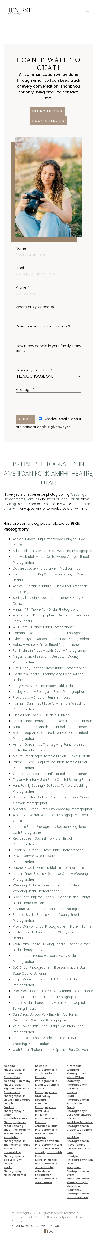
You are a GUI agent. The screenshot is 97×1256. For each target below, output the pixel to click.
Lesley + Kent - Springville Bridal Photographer (48, 692)
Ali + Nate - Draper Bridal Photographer (43, 627)
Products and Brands (63, 499)
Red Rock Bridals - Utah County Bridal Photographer (53, 991)
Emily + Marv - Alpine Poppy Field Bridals (44, 686)
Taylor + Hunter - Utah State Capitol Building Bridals (52, 780)
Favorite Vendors (25, 1226)
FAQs (44, 1226)
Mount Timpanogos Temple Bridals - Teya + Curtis (51, 756)
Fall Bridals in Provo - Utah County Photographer (50, 650)
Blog (12, 504)
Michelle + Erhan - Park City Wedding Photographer (52, 809)
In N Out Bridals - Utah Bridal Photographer (45, 997)
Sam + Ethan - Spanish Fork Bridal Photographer (50, 727)
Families (32, 499)
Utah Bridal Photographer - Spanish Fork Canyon (50, 1050)
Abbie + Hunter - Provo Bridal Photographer (46, 645)
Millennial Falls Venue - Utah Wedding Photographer (53, 551)
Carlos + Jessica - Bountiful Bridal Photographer (50, 774)
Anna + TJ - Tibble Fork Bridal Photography (45, 609)
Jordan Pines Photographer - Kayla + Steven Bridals (53, 721)
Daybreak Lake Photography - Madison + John (48, 568)
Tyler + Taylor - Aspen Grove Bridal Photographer (51, 639)
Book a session (48, 121)
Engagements (14, 499)
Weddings (78, 494)
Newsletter (58, 1226)
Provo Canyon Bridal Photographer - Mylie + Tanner (53, 926)
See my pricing (47, 111)
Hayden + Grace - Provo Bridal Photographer (48, 850)
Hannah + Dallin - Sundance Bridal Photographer (51, 633)
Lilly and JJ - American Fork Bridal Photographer (50, 909)
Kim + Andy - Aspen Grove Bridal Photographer (49, 668)
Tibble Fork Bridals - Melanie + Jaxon (41, 715)
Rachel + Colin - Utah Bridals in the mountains (48, 868)
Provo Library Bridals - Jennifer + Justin (42, 697)
